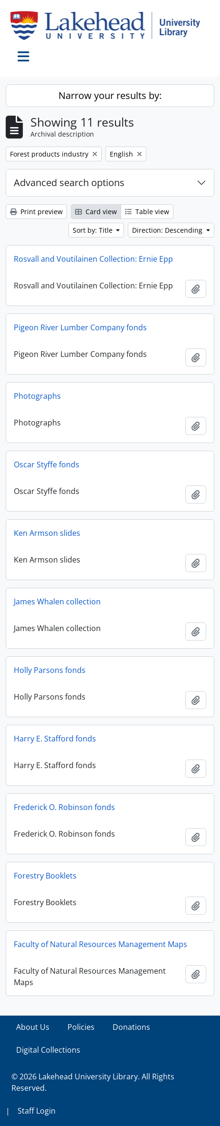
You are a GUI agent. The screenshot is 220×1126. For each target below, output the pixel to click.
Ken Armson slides (47, 533)
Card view (96, 211)
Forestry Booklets (45, 875)
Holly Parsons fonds (50, 670)
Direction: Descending (168, 230)
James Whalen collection (57, 601)
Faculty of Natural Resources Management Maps (100, 944)
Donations (131, 1027)
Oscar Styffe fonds (46, 464)
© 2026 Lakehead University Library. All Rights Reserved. (92, 1082)
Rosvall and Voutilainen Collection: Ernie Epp (93, 259)
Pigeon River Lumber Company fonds (80, 327)
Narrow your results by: (110, 95)
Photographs (37, 396)
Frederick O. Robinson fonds (64, 807)
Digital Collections (48, 1050)
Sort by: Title (94, 230)
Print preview (36, 211)
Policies (81, 1027)
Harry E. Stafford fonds (55, 738)
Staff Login (37, 1111)
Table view (147, 211)
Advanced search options (69, 182)
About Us (32, 1027)
